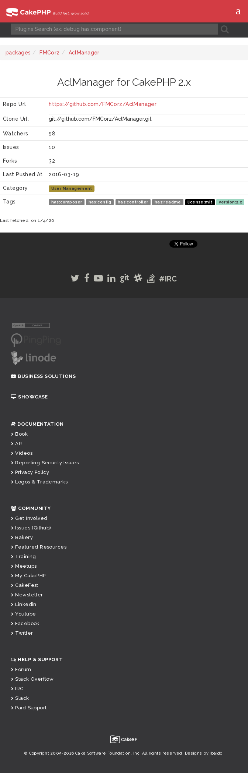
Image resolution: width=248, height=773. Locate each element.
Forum (21, 669)
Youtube (23, 614)
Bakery (22, 537)
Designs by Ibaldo (204, 753)
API (17, 443)
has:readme (168, 202)
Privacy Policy (30, 472)
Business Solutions (43, 376)
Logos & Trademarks (39, 482)
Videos (21, 453)
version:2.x (230, 202)
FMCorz (49, 53)
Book (19, 434)
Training (23, 556)
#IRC (168, 278)
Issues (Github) (31, 528)
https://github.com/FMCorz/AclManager (102, 104)
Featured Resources (38, 547)
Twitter (22, 633)
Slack (20, 698)
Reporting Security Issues (45, 462)
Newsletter (27, 595)
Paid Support (28, 707)
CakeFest (24, 585)
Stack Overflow (32, 679)
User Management (71, 188)
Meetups (24, 566)
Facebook (25, 623)
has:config (100, 202)
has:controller (133, 202)
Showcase (29, 397)
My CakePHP (28, 575)
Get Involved (29, 518)
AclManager (84, 53)
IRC (17, 688)
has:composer (66, 202)
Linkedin (24, 604)
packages (18, 53)
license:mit (200, 202)
